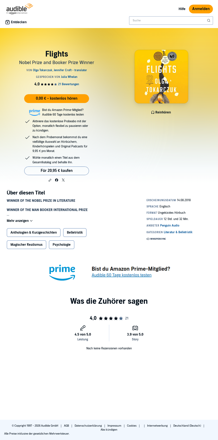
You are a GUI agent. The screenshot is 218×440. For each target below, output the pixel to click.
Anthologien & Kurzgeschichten (33, 232)
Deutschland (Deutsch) (187, 425)
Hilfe (182, 9)
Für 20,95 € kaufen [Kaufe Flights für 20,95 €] (57, 171)
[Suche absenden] (209, 20)
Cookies (132, 425)
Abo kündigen (109, 429)
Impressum (115, 425)
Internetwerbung (157, 425)
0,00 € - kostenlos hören (56, 98)
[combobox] (171, 20)
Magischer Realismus (26, 245)
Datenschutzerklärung (89, 425)
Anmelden (201, 9)
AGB (67, 425)
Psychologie (62, 245)
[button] (50, 180)
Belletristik (75, 232)
